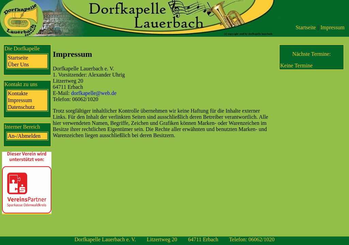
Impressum (332, 27)
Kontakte (18, 93)
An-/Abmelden (24, 136)
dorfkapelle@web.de (93, 93)
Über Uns (18, 64)
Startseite (306, 27)
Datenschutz (21, 107)
